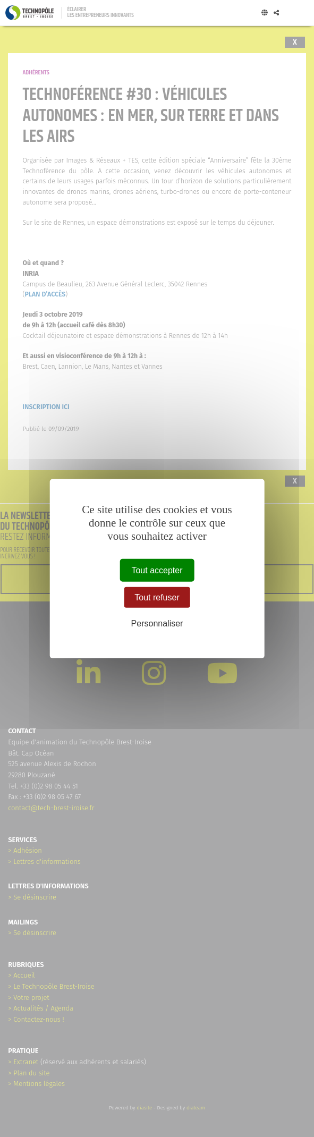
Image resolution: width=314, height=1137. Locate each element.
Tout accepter (156, 570)
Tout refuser (156, 597)
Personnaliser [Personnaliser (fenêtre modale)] (157, 623)
